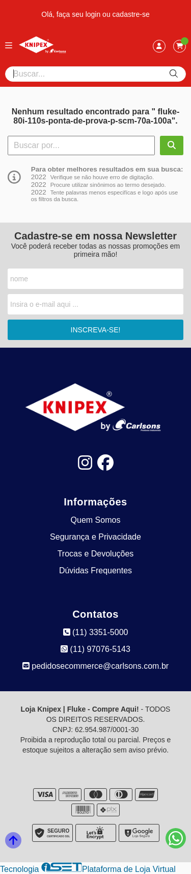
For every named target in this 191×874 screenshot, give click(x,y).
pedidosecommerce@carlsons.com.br (95, 666)
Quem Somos (96, 520)
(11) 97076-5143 (95, 649)
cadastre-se (131, 14)
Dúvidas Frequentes (95, 570)
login (94, 14)
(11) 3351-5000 (95, 632)
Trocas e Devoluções (96, 553)
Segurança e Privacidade (95, 536)
